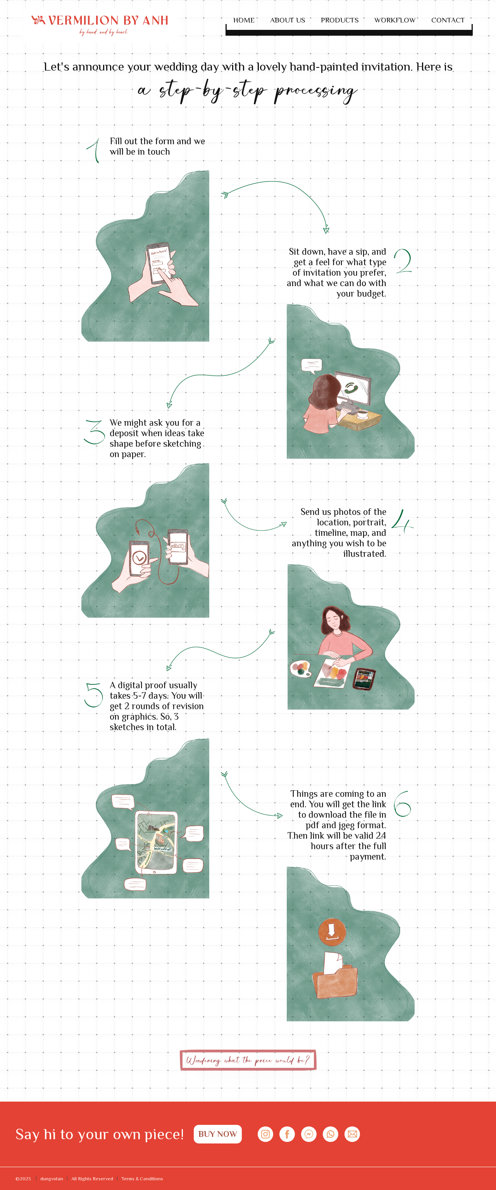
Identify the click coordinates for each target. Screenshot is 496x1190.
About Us (287, 20)
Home (244, 20)
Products (340, 20)
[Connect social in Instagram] (265, 1134)
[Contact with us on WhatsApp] (330, 1134)
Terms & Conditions (142, 1178)
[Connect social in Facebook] (287, 1134)
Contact (448, 20)
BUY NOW (217, 1134)
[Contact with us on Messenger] (309, 1134)
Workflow (395, 20)
